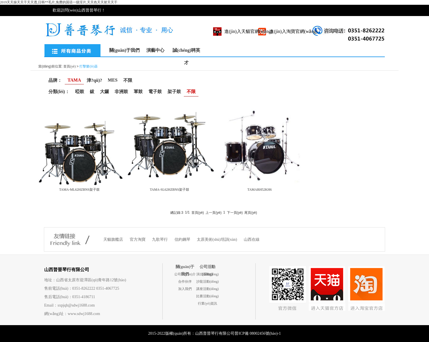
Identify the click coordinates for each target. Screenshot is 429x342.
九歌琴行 (160, 239)
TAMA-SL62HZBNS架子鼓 (169, 190)
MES (113, 80)
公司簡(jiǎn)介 (185, 274)
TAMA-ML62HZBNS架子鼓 (79, 190)
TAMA (74, 80)
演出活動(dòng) (207, 274)
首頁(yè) (69, 66)
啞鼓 (79, 91)
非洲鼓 (121, 91)
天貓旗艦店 (113, 239)
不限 (127, 80)
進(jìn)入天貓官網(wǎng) (248, 31)
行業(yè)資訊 (207, 303)
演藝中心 (155, 50)
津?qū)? (94, 80)
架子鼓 (174, 91)
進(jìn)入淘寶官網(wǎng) (293, 31)
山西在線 (252, 239)
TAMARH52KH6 (259, 190)
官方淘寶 (138, 239)
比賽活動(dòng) (207, 296)
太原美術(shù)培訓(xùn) (217, 239)
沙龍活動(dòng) (207, 282)
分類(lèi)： (59, 91)
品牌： (55, 80)
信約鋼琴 (183, 239)
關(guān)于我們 (124, 50)
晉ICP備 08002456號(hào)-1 (257, 333)
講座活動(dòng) (207, 289)
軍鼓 (138, 91)
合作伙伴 (185, 282)
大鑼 (104, 91)
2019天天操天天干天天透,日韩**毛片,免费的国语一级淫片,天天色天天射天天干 (58, 2)
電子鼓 (155, 91)
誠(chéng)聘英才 (186, 52)
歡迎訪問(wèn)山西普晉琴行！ (79, 10)
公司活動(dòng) (207, 268)
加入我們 (185, 289)
